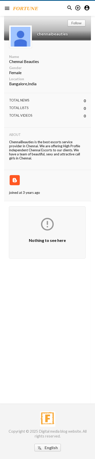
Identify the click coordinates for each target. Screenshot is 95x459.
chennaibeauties (52, 33)
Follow (76, 23)
